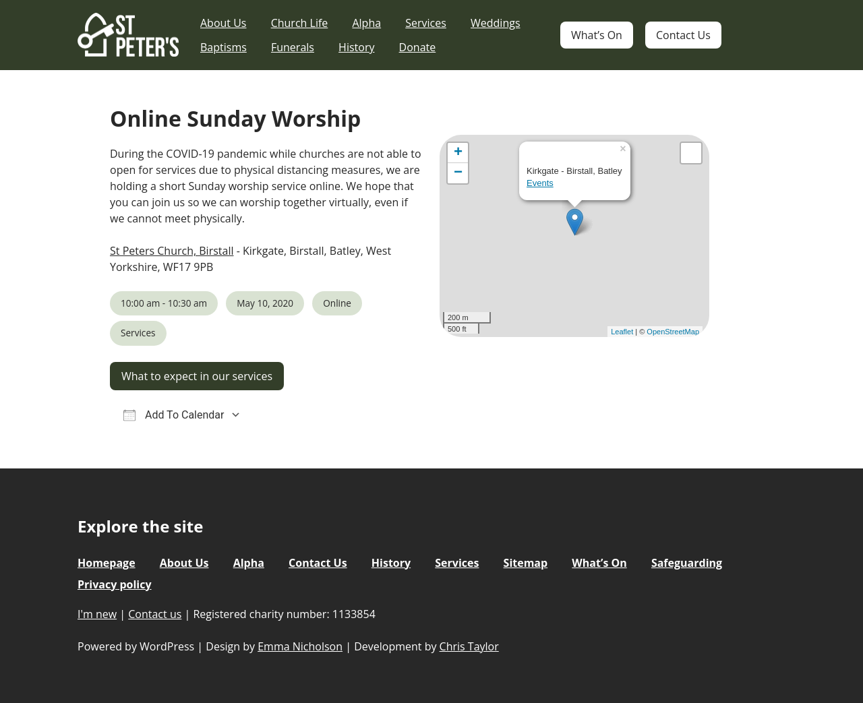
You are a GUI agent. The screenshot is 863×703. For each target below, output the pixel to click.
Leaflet (622, 332)
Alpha (366, 23)
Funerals (292, 47)
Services (425, 23)
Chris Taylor (469, 646)
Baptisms (223, 47)
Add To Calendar (173, 415)
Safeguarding (686, 562)
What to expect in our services (196, 376)
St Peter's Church (128, 35)
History (356, 47)
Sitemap (526, 562)
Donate (417, 47)
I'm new (97, 614)
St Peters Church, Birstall (171, 250)
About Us (223, 23)
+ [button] (458, 153)
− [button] (458, 173)
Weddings (495, 23)
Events (540, 183)
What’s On (596, 35)
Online (337, 303)
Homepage (107, 562)
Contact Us (683, 35)
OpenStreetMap (673, 332)
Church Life (299, 23)
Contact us (154, 614)
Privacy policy (115, 584)
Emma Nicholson (300, 646)
